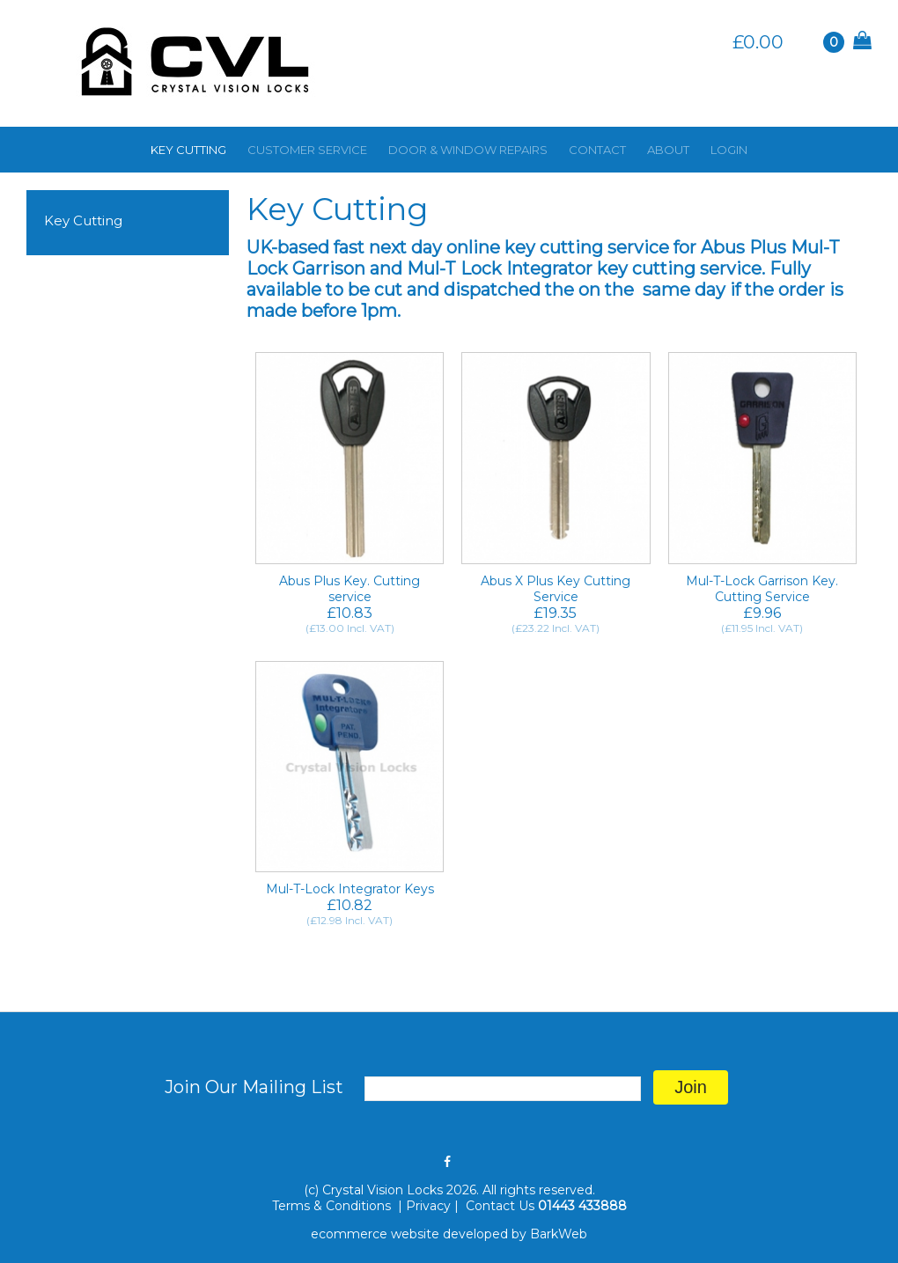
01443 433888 (582, 1206)
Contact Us (500, 1206)
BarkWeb (558, 1234)
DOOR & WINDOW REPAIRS (468, 150)
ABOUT (668, 150)
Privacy (428, 1206)
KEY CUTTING (188, 150)
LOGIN (728, 150)
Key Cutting (83, 220)
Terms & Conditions (333, 1206)
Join (690, 1087)
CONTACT (597, 150)
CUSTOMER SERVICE (307, 150)
